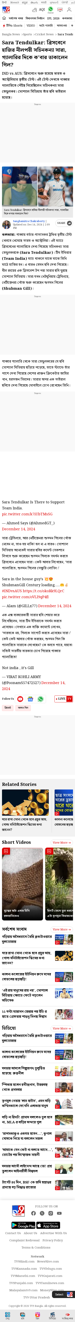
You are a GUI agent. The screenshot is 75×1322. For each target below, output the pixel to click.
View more (62, 843)
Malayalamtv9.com (23, 1290)
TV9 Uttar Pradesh (36, 1297)
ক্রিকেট (8, 708)
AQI (42, 9)
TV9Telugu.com (51, 1268)
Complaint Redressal (24, 1240)
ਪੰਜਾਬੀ (65, 3)
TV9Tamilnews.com (50, 1283)
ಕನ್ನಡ (24, 3)
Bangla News (11, 34)
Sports (27, 34)
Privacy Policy (53, 1240)
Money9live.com (52, 1290)
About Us (30, 1233)
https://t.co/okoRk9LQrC (43, 591)
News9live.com (48, 1261)
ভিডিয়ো (9, 1028)
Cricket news (44, 34)
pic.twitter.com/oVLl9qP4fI (25, 597)
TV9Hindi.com (24, 1261)
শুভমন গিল (23, 708)
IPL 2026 (53, 18)
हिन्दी (4, 3)
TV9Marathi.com (23, 1276)
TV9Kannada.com (24, 1268)
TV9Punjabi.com (21, 1283)
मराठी (43, 3)
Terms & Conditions (36, 1247)
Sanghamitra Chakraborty (29, 221)
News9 (14, 3)
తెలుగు (34, 3)
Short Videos (16, 842)
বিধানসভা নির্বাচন (35, 18)
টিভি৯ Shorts (14, 26)
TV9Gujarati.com (50, 1276)
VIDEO (31, 26)
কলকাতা (67, 18)
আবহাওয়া (62, 26)
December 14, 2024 (18, 529)
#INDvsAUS (12, 591)
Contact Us (13, 1233)
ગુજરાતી (54, 3)
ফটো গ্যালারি (46, 26)
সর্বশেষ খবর (16, 18)
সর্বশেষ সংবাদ (14, 929)
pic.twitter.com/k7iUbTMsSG (27, 514)
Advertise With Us (53, 1233)
